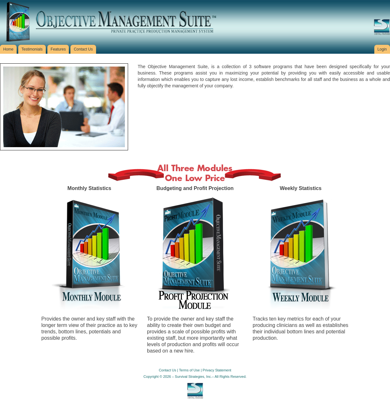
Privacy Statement (217, 370)
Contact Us (167, 370)
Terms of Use (189, 370)
